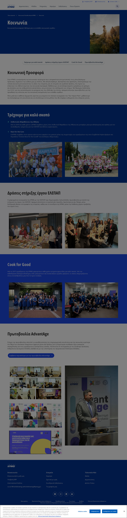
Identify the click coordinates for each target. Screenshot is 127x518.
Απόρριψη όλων (95, 511)
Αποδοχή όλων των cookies (109, 511)
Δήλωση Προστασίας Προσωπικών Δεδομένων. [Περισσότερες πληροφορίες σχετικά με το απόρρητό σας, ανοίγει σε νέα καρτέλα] (49, 516)
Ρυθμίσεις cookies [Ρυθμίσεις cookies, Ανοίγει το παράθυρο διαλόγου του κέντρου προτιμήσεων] (82, 511)
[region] (63, 511)
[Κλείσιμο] (124, 511)
